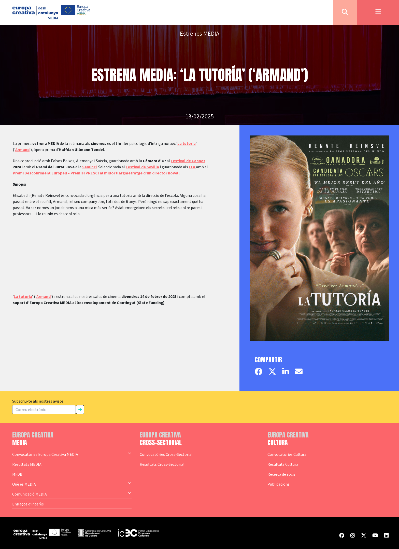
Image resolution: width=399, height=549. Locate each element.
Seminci (89, 167)
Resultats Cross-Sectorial (162, 464)
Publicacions (278, 484)
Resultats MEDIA (26, 464)
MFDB (17, 474)
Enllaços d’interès (28, 503)
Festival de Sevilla (142, 167)
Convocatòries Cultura (286, 454)
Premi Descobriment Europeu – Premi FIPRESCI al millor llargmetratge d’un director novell (96, 173)
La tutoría (186, 143)
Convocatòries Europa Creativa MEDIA (72, 454)
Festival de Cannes (188, 161)
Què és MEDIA (72, 484)
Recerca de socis (281, 474)
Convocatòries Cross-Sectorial (166, 454)
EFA (192, 167)
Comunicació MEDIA (72, 494)
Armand (22, 150)
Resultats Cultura (282, 464)
